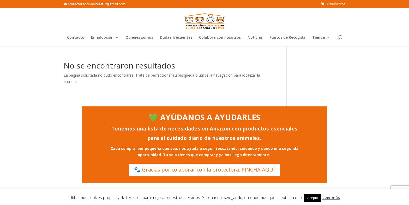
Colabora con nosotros (220, 38)
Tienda (318, 38)
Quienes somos (139, 38)
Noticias (255, 38)
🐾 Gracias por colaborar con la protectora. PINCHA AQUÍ (204, 169)
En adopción (102, 38)
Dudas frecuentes (176, 38)
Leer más (331, 197)
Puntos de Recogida (287, 38)
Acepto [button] (312, 197)
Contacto (75, 38)
